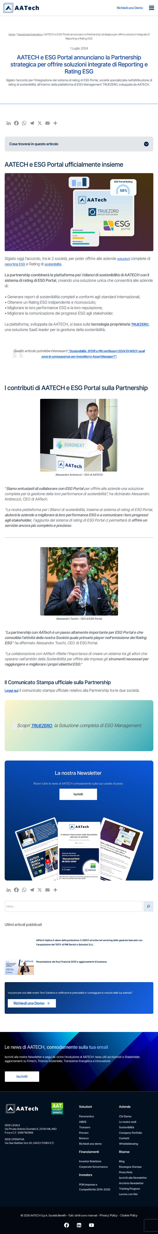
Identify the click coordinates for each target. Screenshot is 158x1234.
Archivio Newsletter (131, 1183)
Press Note (125, 1172)
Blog (121, 1161)
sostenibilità (58, 264)
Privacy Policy (109, 1215)
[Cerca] (148, 909)
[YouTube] (92, 1225)
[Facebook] (66, 1225)
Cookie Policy (128, 1215)
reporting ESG (16, 264)
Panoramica (86, 1116)
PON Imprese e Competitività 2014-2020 (94, 1187)
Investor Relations (90, 1161)
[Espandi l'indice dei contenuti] (79, 144)
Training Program (129, 1188)
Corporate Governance (93, 1167)
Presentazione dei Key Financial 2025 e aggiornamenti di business (71, 964)
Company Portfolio (130, 1133)
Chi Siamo (125, 1116)
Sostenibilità (126, 1127)
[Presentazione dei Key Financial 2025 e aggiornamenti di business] (19, 970)
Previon (83, 1133)
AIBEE (83, 1122)
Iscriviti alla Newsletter (133, 1177)
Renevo (84, 1138)
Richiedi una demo (90, 1143)
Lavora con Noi (128, 1194)
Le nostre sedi (127, 1122)
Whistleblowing (128, 1143)
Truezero (84, 1127)
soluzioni (124, 258)
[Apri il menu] (151, 8)
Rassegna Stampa (130, 1167)
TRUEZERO (140, 324)
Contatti (124, 1138)
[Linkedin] (79, 1225)
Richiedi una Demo (129, 8)
